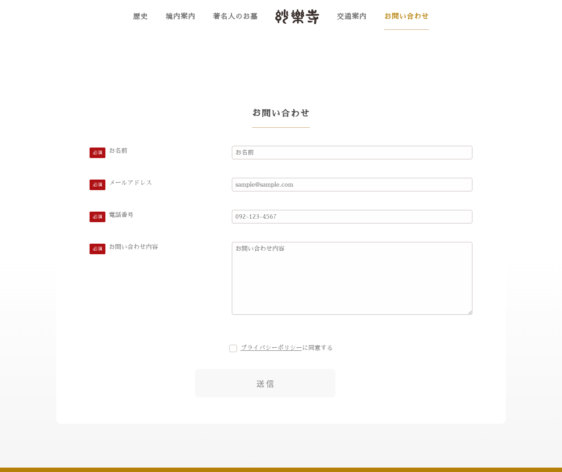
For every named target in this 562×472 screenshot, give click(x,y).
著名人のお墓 (235, 16)
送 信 (265, 383)
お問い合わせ (406, 16)
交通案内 (352, 16)
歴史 (140, 16)
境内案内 (180, 16)
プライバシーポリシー (271, 348)
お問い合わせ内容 (133, 247)
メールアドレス (130, 183)
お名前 (118, 151)
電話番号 (121, 215)
